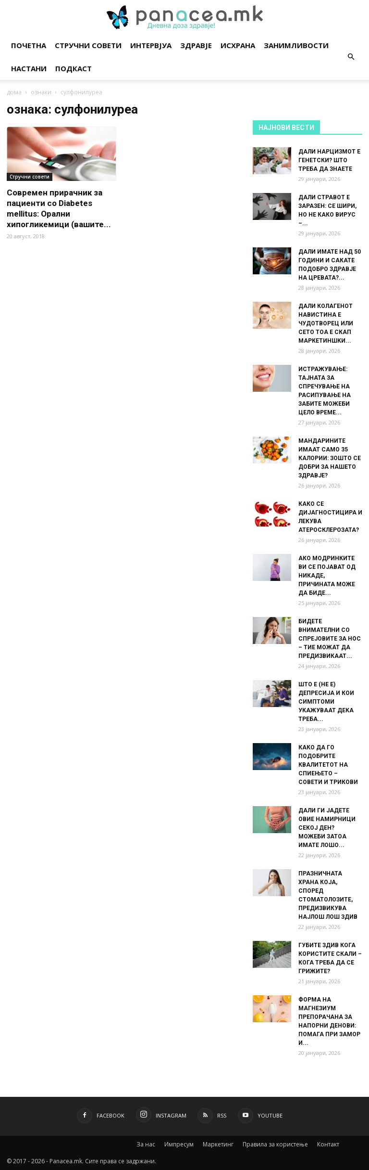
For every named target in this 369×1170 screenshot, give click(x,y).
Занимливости (296, 45)
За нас (145, 1144)
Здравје (196, 45)
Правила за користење (275, 1144)
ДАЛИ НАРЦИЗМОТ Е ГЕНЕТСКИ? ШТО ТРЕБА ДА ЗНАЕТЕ (329, 160)
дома (14, 92)
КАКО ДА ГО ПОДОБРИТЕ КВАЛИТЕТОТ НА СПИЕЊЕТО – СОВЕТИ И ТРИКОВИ (328, 764)
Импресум (179, 1144)
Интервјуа (151, 45)
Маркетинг (218, 1144)
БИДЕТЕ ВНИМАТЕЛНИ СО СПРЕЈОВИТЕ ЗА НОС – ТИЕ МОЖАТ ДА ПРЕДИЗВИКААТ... (329, 638)
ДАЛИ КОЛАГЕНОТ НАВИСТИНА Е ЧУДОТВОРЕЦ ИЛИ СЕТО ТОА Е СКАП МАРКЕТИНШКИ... (325, 323)
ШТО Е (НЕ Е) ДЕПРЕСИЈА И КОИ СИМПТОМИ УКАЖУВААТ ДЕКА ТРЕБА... (326, 701)
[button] (350, 57)
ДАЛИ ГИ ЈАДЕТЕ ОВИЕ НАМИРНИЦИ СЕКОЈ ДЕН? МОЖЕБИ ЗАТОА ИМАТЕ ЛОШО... (327, 828)
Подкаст (73, 68)
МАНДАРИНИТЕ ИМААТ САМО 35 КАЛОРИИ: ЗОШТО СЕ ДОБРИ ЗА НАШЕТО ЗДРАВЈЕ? (329, 458)
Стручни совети (88, 45)
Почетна (28, 45)
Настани (29, 68)
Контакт (328, 1144)
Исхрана (238, 45)
